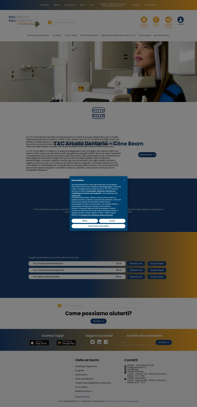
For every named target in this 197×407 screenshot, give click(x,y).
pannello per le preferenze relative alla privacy (97, 215)
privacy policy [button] (107, 187)
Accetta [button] (112, 221)
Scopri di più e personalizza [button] (98, 226)
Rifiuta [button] (84, 221)
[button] (124, 180)
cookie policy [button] (76, 195)
